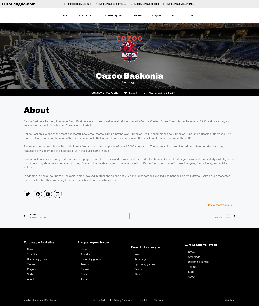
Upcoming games (112, 15)
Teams (138, 15)
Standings (85, 15)
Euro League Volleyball (201, 244)
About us (229, 300)
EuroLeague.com (19, 4)
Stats (174, 15)
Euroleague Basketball (39, 242)
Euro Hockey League (145, 247)
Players (156, 15)
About (191, 15)
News (65, 15)
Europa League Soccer (93, 242)
